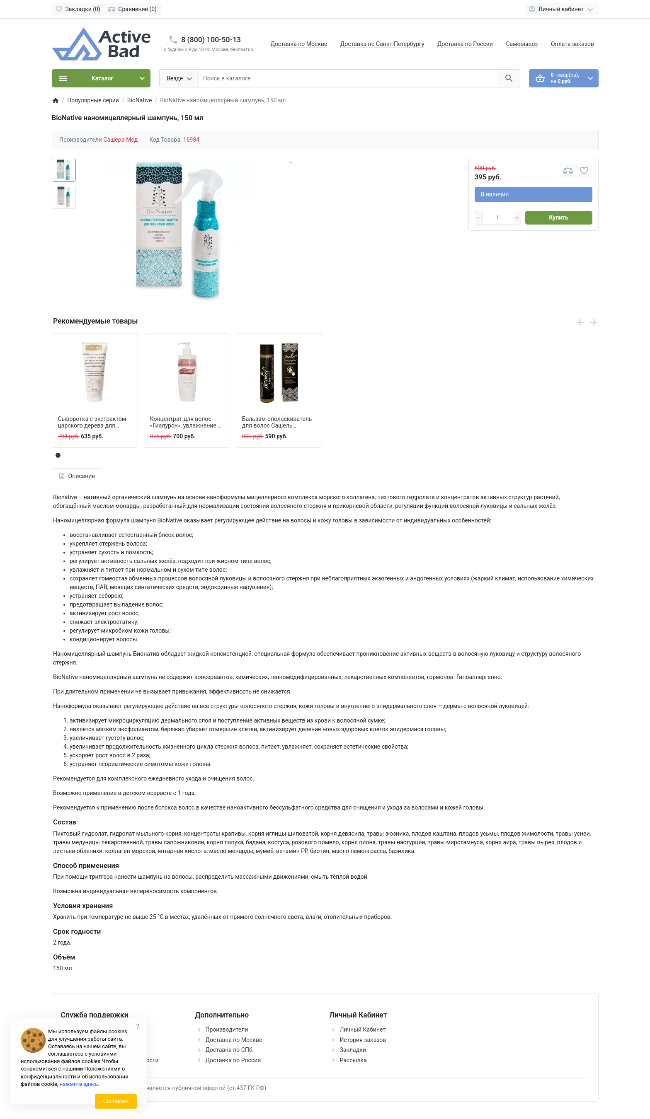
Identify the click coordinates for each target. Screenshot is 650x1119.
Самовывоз (522, 44)
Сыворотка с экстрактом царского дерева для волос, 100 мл (92, 423)
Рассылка (353, 1060)
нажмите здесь (79, 1084)
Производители (227, 1029)
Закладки (353, 1049)
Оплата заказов (572, 44)
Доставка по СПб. (230, 1049)
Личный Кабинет (363, 1029)
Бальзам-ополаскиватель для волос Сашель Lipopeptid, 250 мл (277, 423)
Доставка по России (465, 44)
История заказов (363, 1040)
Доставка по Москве (299, 44)
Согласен (116, 1101)
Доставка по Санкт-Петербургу (382, 44)
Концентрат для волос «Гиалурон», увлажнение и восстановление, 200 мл (185, 423)
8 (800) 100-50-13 (211, 40)
